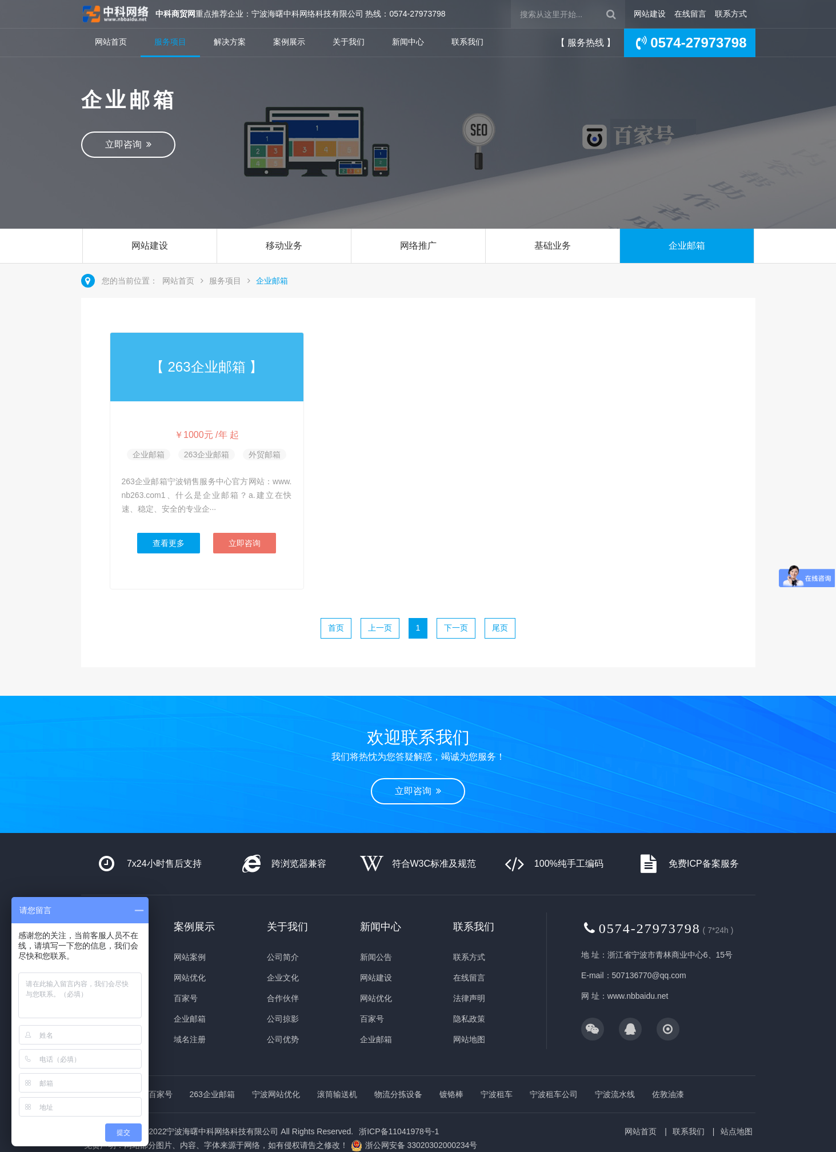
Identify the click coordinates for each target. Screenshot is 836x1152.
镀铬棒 (451, 1094)
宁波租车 (497, 1094)
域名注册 (190, 1039)
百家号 (186, 998)
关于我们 (349, 41)
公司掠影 (283, 1018)
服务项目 (170, 41)
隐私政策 (469, 1018)
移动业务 (284, 245)
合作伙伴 (283, 998)
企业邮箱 (687, 245)
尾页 (500, 627)
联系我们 (467, 41)
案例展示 (289, 41)
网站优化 (190, 977)
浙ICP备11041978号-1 (399, 1131)
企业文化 (283, 977)
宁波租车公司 (554, 1094)
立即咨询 (128, 144)
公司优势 (283, 1039)
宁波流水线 (615, 1094)
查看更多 (169, 543)
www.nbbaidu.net (638, 995)
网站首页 (111, 41)
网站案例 (190, 957)
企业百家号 (153, 1094)
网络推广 (418, 245)
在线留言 (690, 13)
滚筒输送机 (337, 1094)
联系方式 (731, 13)
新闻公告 (376, 957)
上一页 (380, 627)
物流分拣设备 (398, 1094)
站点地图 (737, 1131)
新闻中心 (408, 41)
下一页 (456, 627)
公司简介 (283, 957)
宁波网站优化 (276, 1094)
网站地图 (469, 1039)
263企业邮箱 (206, 454)
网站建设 (650, 13)
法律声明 (469, 998)
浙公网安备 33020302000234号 (421, 1145)
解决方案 (230, 41)
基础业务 (552, 245)
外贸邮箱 (265, 454)
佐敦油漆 (668, 1094)
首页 (336, 627)
